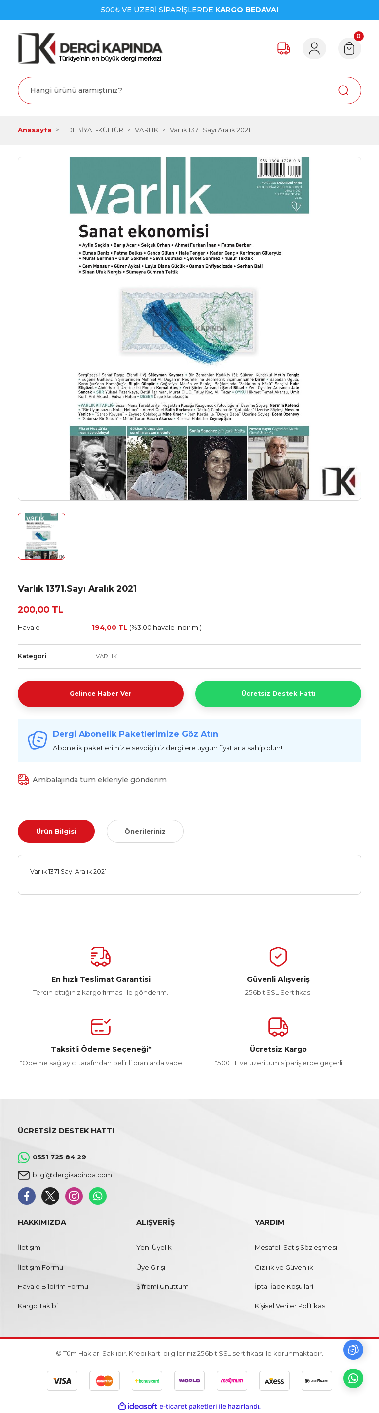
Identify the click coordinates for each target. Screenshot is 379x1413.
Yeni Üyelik (154, 1247)
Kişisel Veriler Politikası (291, 1306)
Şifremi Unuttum (162, 1286)
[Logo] (90, 48)
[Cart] (348, 48)
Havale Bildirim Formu (53, 1286)
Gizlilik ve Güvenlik (284, 1267)
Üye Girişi (150, 1267)
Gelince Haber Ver (101, 693)
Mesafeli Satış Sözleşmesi (296, 1247)
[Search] (189, 90)
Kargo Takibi (38, 1306)
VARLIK (107, 656)
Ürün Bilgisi (56, 831)
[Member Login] (311, 48)
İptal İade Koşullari (284, 1286)
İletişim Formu (40, 1267)
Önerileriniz (145, 831)
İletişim (29, 1247)
